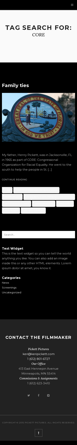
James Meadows (44, 203)
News (5, 282)
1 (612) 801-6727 (38, 359)
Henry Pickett (13, 197)
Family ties (15, 85)
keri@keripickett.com (39, 354)
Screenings (9, 287)
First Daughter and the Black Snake (37, 190)
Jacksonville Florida (17, 203)
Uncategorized (11, 292)
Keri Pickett (11, 210)
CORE (8, 190)
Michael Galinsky (34, 210)
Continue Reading (14, 179)
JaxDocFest (65, 203)
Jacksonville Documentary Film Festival (49, 197)
